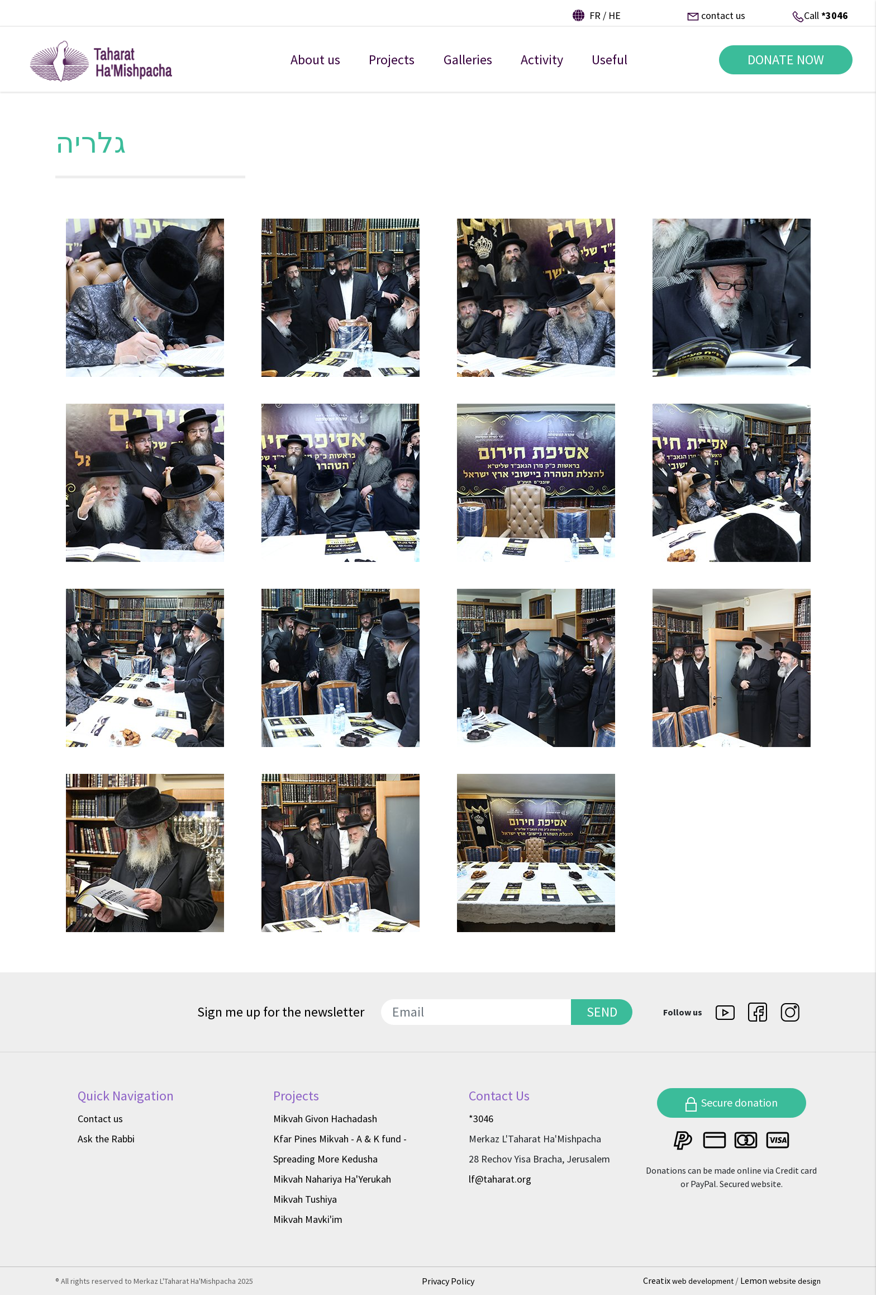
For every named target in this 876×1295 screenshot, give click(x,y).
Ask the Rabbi (106, 1138)
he (614, 15)
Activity (542, 66)
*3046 (834, 15)
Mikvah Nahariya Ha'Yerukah (332, 1179)
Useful (609, 66)
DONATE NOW (781, 66)
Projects (392, 66)
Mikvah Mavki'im (307, 1219)
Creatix (689, 1280)
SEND (602, 1011)
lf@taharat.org (500, 1179)
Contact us (100, 1118)
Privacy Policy (448, 1281)
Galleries (468, 66)
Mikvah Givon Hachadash (325, 1118)
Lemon (780, 1280)
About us (315, 66)
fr (595, 15)
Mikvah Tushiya (305, 1199)
